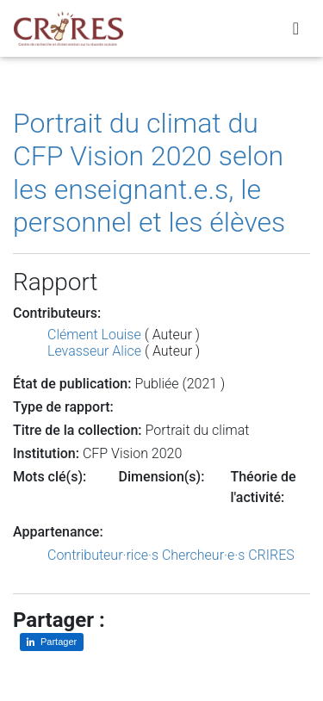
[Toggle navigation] (296, 28)
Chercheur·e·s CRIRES (228, 555)
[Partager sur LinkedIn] (52, 642)
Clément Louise (94, 334)
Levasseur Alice (94, 351)
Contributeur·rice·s (102, 555)
